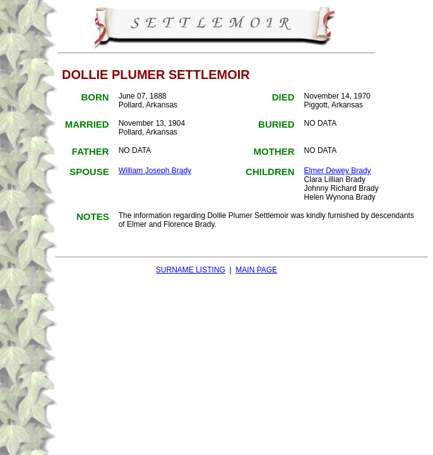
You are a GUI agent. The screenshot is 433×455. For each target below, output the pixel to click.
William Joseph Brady (155, 170)
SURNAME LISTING (190, 269)
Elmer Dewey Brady (337, 170)
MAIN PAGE (256, 269)
